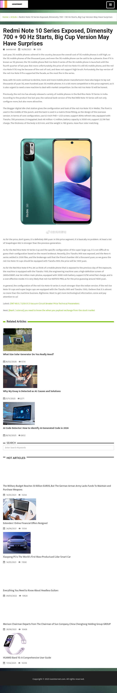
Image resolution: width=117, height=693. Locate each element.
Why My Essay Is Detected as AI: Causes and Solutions (32, 391)
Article (13, 17)
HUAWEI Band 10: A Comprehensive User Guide (27, 658)
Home (5, 17)
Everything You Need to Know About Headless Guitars (30, 590)
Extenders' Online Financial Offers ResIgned (25, 523)
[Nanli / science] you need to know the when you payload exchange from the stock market (52, 310)
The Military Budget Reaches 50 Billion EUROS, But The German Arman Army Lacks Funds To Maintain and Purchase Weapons (57, 488)
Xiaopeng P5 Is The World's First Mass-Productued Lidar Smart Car (37, 557)
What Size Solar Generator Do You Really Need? (28, 354)
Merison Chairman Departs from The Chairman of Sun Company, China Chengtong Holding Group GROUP (57, 624)
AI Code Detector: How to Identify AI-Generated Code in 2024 (36, 428)
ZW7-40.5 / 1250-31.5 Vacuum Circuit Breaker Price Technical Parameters (44, 303)
